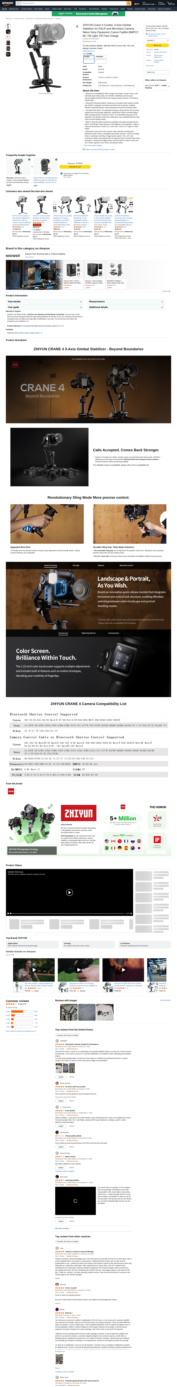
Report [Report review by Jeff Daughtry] (71, 1147)
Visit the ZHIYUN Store (91, 39)
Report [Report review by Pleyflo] (57, 1368)
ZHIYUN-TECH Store (160, 52)
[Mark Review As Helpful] (60, 1077)
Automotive (152, 9)
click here (60, 326)
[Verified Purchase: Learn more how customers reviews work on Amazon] (72, 1049)
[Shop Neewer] (29, 257)
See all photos (165, 1000)
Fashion (130, 9)
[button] (4, 9)
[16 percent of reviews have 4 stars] (21, 1015)
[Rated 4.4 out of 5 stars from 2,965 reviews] (39, 988)
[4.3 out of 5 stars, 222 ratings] (18, 227)
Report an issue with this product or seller (99, 149)
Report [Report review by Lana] (57, 1278)
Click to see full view (45, 93)
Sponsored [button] (166, 291)
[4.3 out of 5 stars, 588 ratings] (38, 222)
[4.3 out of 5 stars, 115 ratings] (100, 227)
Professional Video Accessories (44, 18)
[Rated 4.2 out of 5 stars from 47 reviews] (84, 988)
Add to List (151, 72)
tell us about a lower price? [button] (31, 333)
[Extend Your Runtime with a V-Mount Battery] (45, 254)
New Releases (94, 9)
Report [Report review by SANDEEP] (71, 1077)
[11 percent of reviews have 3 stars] (21, 1019)
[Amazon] (7, 3)
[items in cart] (171, 3)
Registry (104, 9)
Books (47, 9)
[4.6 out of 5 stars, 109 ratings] (120, 227)
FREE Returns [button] (89, 51)
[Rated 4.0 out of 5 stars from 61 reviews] (129, 988)
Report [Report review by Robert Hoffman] (71, 1101)
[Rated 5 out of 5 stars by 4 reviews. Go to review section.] (73, 285)
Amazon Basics (26, 9)
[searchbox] (73, 3)
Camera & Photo (19, 18)
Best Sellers (39, 9)
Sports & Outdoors (164, 9)
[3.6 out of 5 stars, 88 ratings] (58, 227)
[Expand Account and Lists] (155, 4)
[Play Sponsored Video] (34, 970)
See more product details (93, 145)
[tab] (50, 565)
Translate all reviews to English (67, 1035)
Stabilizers (58, 18)
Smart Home (114, 9)
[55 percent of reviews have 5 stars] (21, 1011)
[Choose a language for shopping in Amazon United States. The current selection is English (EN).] (136, 3)
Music (123, 9)
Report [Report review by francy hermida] (71, 1167)
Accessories (29, 18)
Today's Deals (57, 9)
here (27, 321)
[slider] (67, 913)
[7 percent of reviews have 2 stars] (21, 1023)
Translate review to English (64, 1171)
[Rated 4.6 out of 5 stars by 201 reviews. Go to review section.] (94, 285)
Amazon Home (140, 9)
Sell (75, 9)
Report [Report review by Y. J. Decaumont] (71, 1126)
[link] (46, 167)
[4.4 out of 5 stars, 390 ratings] (79, 227)
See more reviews (62, 1228)
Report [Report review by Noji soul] (57, 1303)
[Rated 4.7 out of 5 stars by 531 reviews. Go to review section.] (116, 285)
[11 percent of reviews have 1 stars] (21, 1027)
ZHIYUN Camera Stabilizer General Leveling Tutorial (26, 874)
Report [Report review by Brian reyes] (71, 1221)
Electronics (9, 18)
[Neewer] (13, 255)
